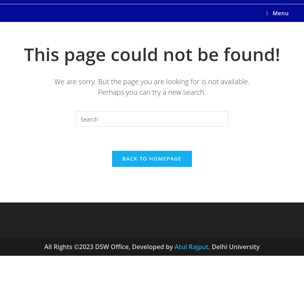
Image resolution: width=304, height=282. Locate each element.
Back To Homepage (151, 158)
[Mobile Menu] (277, 13)
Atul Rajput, (193, 246)
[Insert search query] (152, 119)
